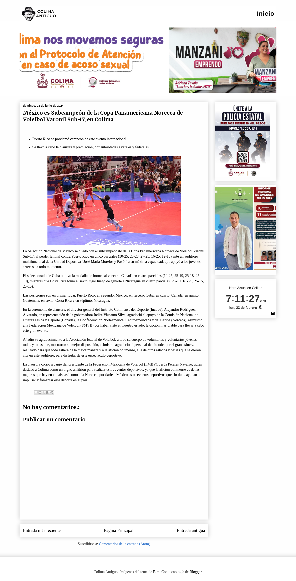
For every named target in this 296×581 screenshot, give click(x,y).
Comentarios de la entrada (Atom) (124, 544)
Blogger (195, 572)
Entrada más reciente (42, 530)
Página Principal (118, 530)
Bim (156, 572)
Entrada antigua (191, 530)
